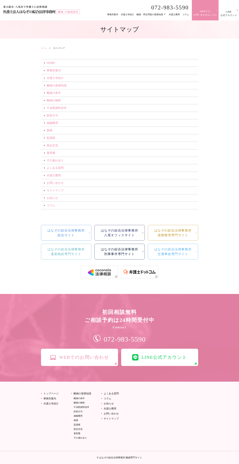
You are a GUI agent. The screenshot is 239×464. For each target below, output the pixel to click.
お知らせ (52, 198)
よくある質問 (55, 167)
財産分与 (52, 115)
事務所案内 (112, 14)
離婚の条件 (54, 92)
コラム (185, 14)
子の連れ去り (55, 160)
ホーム (44, 48)
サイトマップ (55, 190)
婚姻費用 (52, 123)
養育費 (51, 153)
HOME (51, 62)
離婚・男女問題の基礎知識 (150, 14)
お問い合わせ (55, 182)
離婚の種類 (54, 100)
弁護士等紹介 (127, 14)
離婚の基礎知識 (56, 85)
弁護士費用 (174, 14)
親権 (49, 130)
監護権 (51, 137)
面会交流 (52, 145)
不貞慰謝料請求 (56, 107)
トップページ (51, 393)
